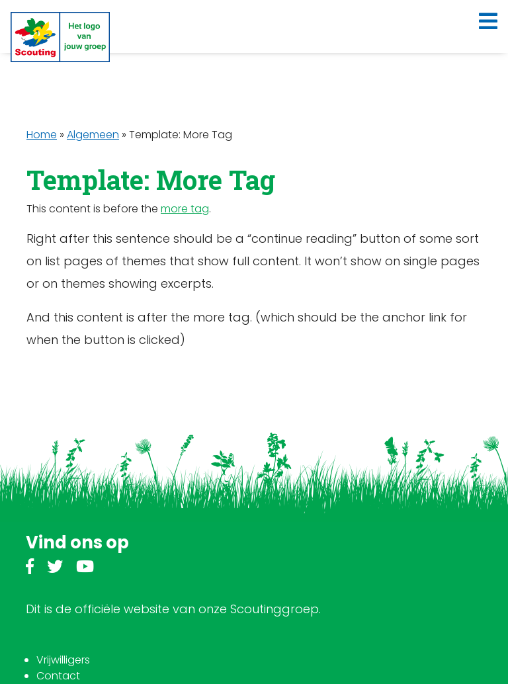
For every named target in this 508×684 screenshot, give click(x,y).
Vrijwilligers (63, 659)
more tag (185, 208)
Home (41, 134)
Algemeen (93, 134)
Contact (58, 675)
